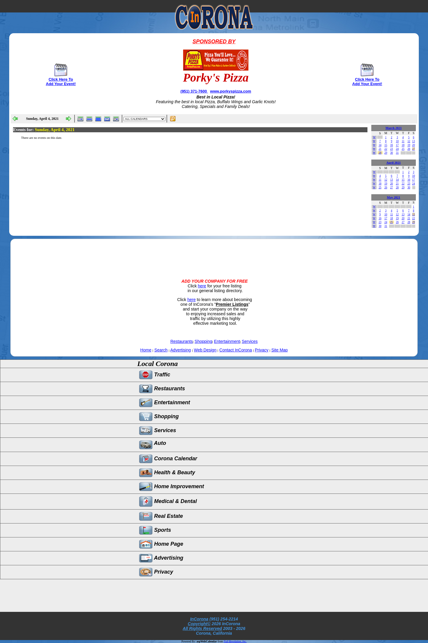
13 (413, 141)
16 (391, 145)
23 (391, 148)
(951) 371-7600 (194, 91)
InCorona (199, 619)
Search (160, 350)
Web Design (205, 350)
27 (413, 148)
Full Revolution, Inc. (235, 641)
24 (397, 148)
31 (397, 152)
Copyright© (199, 623)
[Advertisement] (214, 254)
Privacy (261, 350)
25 (403, 148)
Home (145, 350)
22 (385, 148)
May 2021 (393, 197)
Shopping (203, 341)
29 (385, 152)
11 (403, 141)
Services (250, 341)
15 (385, 145)
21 (380, 148)
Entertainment (227, 341)
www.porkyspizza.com (230, 91)
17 (397, 145)
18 (403, 145)
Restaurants (181, 341)
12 (409, 141)
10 (397, 141)
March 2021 (394, 128)
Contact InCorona (235, 350)
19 (409, 145)
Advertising (180, 350)
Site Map (279, 350)
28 (380, 152)
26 (409, 148)
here (202, 286)
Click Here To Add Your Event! (61, 81)
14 (380, 145)
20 (413, 145)
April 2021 (393, 162)
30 (391, 152)
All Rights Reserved (202, 628)
